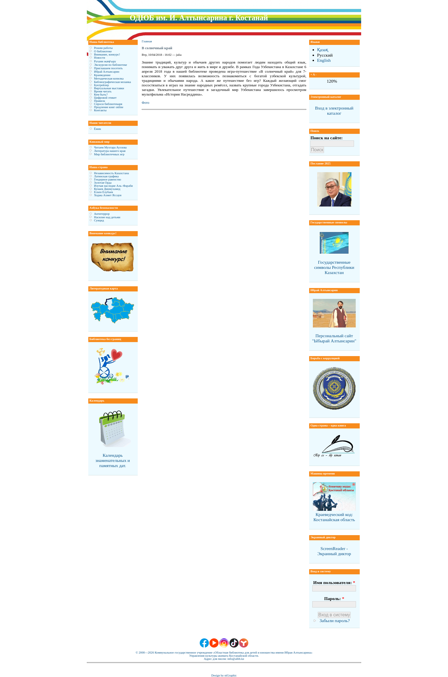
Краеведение (102, 75)
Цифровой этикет (105, 97)
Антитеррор (101, 213)
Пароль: (334, 598)
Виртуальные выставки (109, 88)
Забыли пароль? (334, 620)
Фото (145, 103)
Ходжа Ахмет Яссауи (107, 195)
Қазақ (322, 49)
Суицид (99, 220)
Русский (325, 55)
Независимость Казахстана (111, 173)
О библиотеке (103, 51)
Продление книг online (108, 107)
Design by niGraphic (224, 675)
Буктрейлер (101, 85)
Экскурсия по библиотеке (110, 64)
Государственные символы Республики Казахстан (334, 267)
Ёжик (97, 128)
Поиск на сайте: (326, 137)
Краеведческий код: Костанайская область (334, 517)
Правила (99, 100)
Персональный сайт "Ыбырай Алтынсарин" (334, 338)
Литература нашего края (109, 150)
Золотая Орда (102, 182)
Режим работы (103, 47)
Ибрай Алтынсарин (106, 71)
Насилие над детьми (107, 217)
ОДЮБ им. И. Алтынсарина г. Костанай (199, 17)
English (324, 60)
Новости (99, 57)
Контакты (100, 110)
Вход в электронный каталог (334, 111)
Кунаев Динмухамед (107, 188)
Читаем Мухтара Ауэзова (110, 147)
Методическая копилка (109, 78)
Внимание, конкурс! (107, 54)
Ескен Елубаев (103, 192)
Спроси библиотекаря (108, 104)
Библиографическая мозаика (112, 82)
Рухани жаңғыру (105, 61)
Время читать (102, 91)
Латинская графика (106, 176)
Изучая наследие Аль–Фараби (113, 185)
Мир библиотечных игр (109, 154)
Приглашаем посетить (108, 68)
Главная (147, 41)
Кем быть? (101, 94)
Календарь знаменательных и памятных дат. (112, 460)
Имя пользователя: (334, 582)
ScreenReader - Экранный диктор (334, 551)
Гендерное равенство (107, 179)
